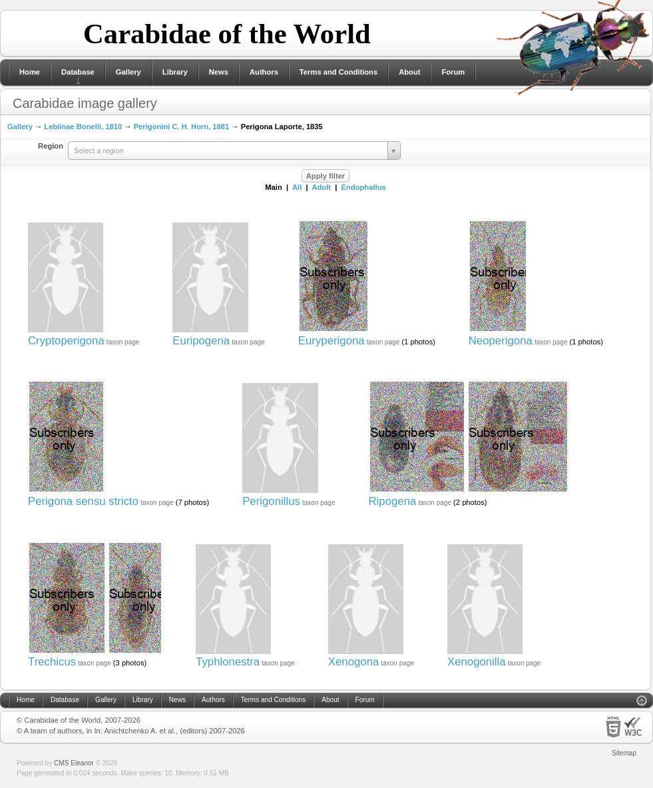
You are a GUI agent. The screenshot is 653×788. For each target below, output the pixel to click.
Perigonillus (271, 501)
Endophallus (363, 187)
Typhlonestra (228, 661)
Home (29, 72)
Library (175, 72)
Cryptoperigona (66, 340)
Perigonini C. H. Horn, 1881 (182, 127)
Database (78, 72)
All (297, 187)
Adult (321, 187)
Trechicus (52, 661)
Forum (453, 72)
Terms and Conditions (338, 72)
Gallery (128, 72)
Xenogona (353, 661)
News (218, 72)
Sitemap (624, 753)
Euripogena (201, 340)
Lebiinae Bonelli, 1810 (83, 127)
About (409, 72)
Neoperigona (501, 340)
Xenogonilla (476, 661)
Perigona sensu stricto (83, 501)
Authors (264, 72)
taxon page (123, 342)
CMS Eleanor (74, 763)
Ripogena (393, 501)
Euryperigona (331, 340)
